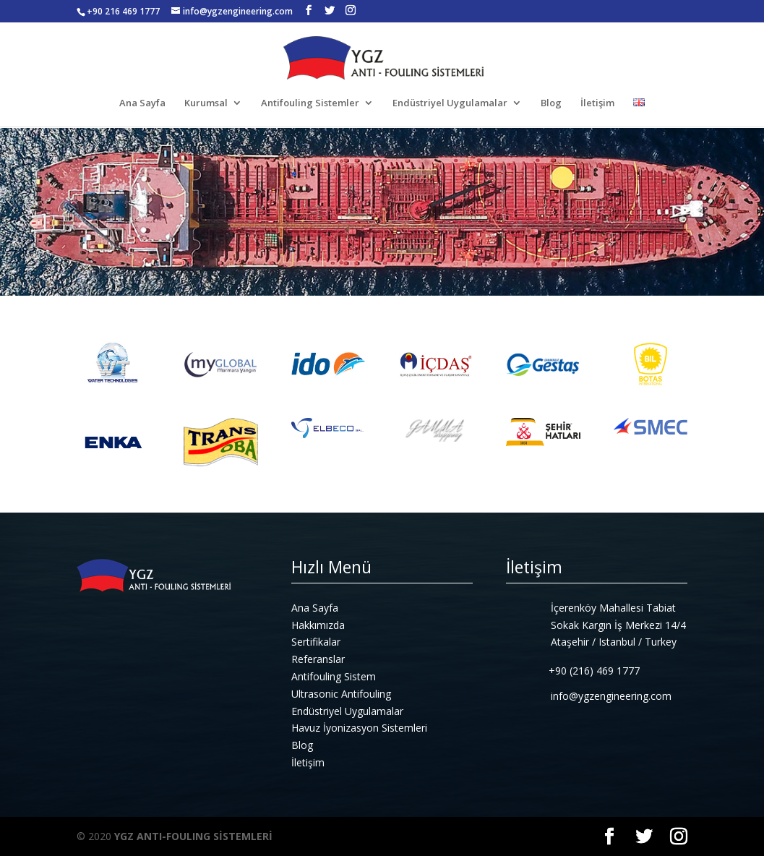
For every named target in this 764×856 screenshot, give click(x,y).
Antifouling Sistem (333, 676)
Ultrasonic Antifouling (341, 694)
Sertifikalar (315, 642)
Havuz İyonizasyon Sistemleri (359, 728)
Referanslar (318, 659)
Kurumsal (206, 103)
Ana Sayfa (142, 103)
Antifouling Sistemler (310, 103)
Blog (551, 103)
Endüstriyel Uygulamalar (449, 103)
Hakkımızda (318, 625)
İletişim (597, 103)
